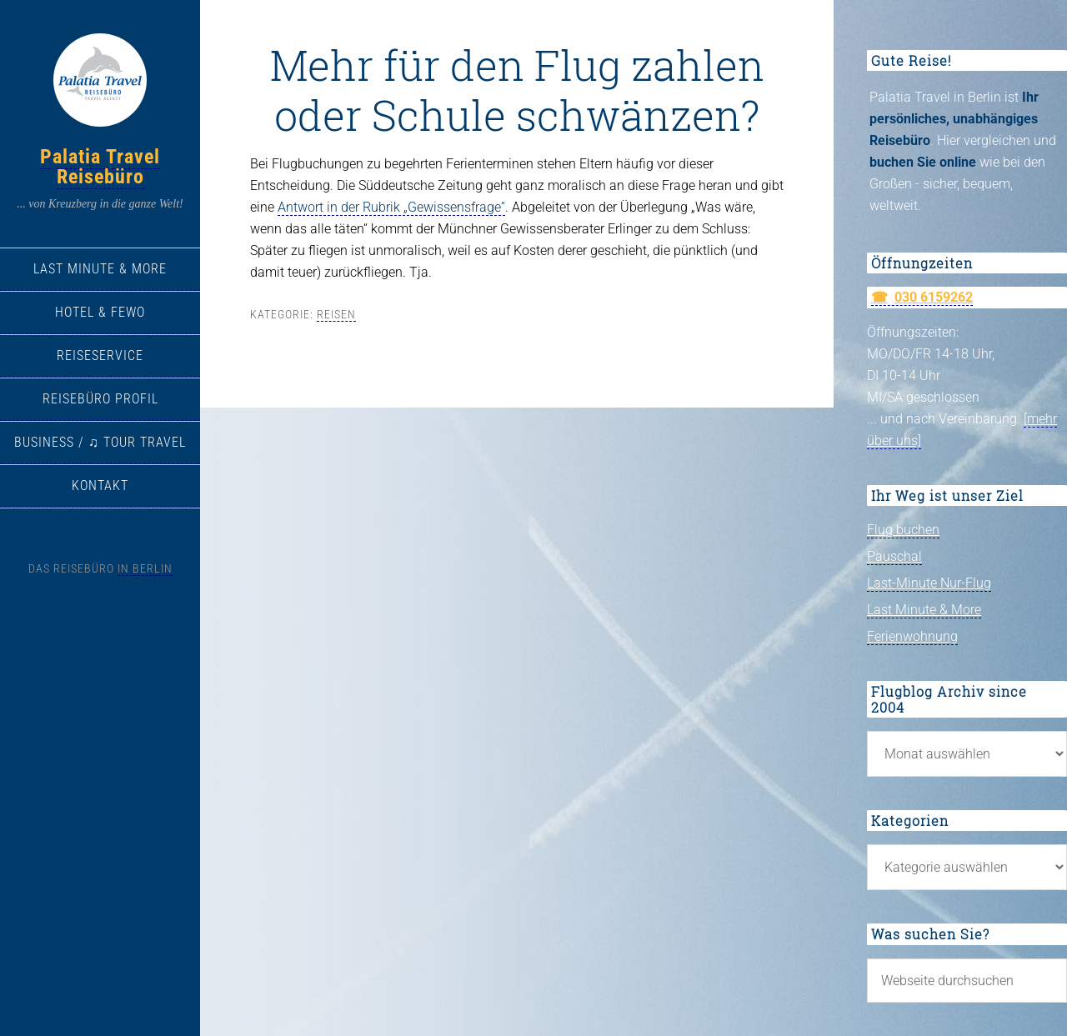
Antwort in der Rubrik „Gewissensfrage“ (391, 207)
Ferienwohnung (912, 636)
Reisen (336, 314)
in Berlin (145, 568)
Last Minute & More (924, 610)
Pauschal (894, 556)
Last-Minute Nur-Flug (929, 583)
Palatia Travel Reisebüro (100, 166)
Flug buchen (903, 530)
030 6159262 (933, 297)
